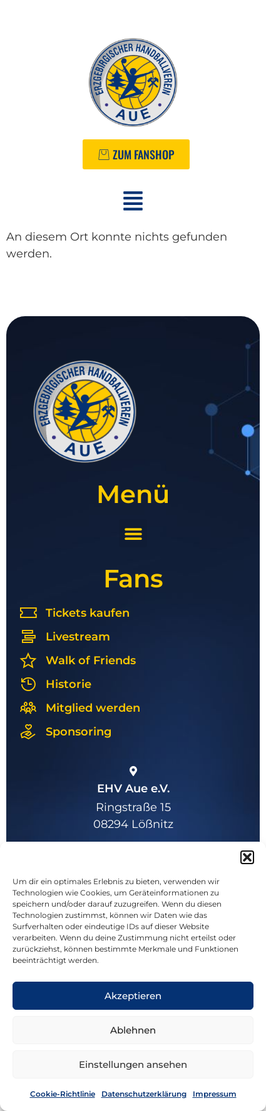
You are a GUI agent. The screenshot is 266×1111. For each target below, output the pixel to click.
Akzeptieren (133, 996)
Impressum (215, 1094)
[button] (247, 857)
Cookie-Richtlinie (62, 1094)
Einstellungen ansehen (133, 1064)
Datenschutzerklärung (144, 1094)
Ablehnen (133, 1030)
